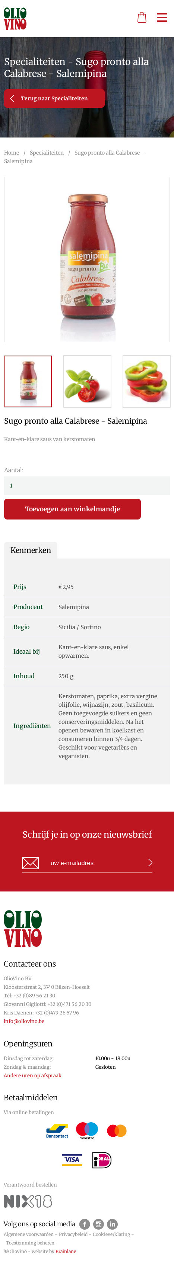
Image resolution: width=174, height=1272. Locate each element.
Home (11, 152)
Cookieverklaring (111, 1234)
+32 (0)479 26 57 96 (57, 1013)
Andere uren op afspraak (32, 1075)
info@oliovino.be (24, 1021)
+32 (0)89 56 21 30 (34, 996)
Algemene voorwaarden (29, 1234)
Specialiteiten (47, 152)
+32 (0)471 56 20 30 (69, 1004)
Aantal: (13, 470)
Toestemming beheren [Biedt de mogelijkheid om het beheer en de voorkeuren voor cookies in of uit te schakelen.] (30, 1243)
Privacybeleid (73, 1234)
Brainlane (66, 1251)
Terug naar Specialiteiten (49, 98)
